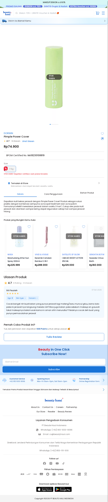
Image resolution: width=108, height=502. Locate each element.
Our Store (40, 411)
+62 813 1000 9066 (17, 381)
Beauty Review (65, 411)
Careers (60, 407)
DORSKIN (8, 133)
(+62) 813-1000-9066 (62, 429)
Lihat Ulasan (28, 141)
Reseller (51, 411)
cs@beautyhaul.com (59, 434)
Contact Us (47, 407)
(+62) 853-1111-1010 (60, 450)
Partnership (71, 407)
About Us (35, 407)
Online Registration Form (89, 381)
